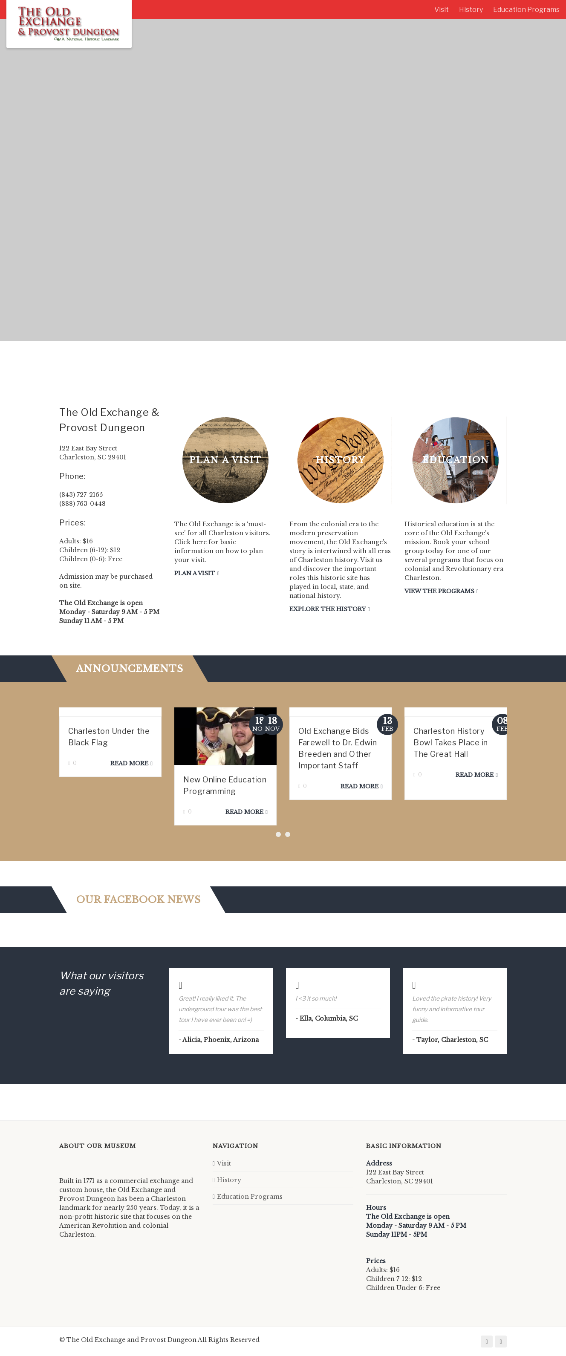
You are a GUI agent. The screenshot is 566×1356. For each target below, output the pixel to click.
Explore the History (327, 609)
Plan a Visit (194, 573)
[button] (278, 834)
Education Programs (526, 10)
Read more (129, 763)
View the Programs (439, 591)
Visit (441, 10)
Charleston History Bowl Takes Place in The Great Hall (450, 743)
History (471, 10)
